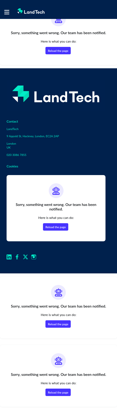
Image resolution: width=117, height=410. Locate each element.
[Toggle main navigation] (6, 11)
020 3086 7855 (17, 155)
